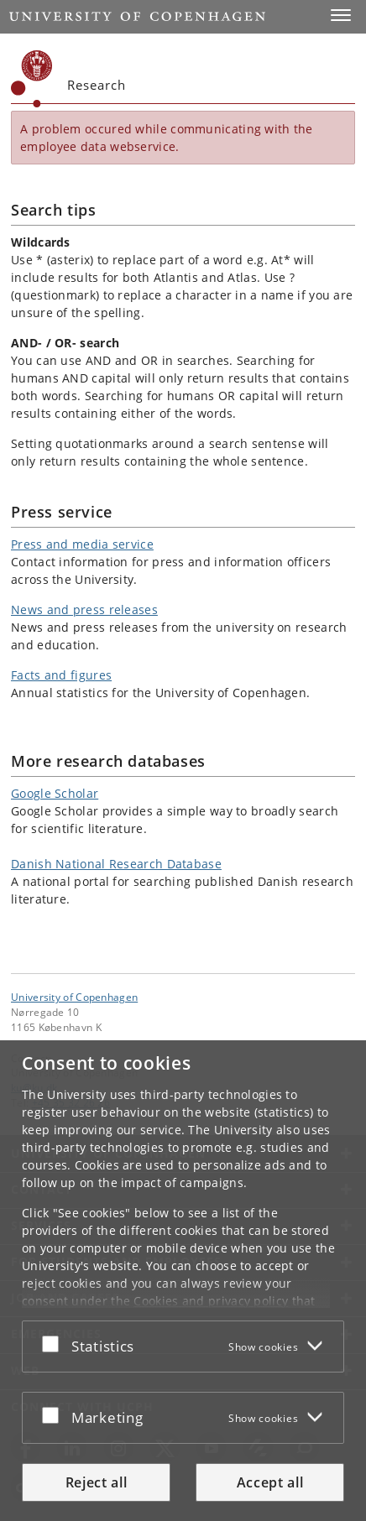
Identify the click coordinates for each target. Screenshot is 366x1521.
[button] (341, 15)
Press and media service (82, 544)
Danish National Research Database (116, 864)
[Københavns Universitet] (32, 78)
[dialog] (183, 1280)
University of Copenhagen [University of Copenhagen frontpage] (74, 996)
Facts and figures (61, 675)
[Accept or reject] (54, 1343)
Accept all (270, 1482)
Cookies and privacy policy (210, 1301)
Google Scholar (54, 793)
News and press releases (84, 609)
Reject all (96, 1482)
